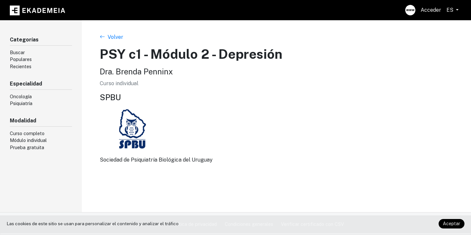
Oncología (21, 96)
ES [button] (450, 10)
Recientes (20, 66)
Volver (111, 37)
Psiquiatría (21, 103)
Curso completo (27, 133)
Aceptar (451, 223)
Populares (21, 59)
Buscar (17, 52)
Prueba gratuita (27, 147)
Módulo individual (28, 140)
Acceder (431, 10)
